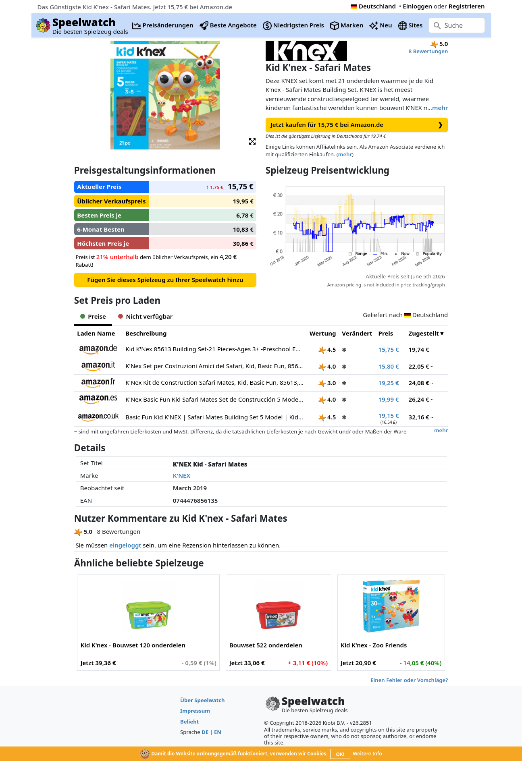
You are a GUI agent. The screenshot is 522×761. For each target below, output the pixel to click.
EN (217, 732)
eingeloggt (125, 545)
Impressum (195, 710)
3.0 (327, 383)
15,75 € (389, 349)
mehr (440, 108)
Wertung (323, 333)
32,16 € (419, 417)
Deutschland (373, 6)
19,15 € (389, 415)
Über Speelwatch (202, 700)
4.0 (327, 366)
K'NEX (181, 475)
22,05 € (419, 366)
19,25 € (389, 383)
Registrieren (467, 6)
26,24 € (419, 399)
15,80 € (389, 366)
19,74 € (419, 349)
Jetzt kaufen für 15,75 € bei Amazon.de (356, 124)
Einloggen (417, 6)
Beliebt (189, 721)
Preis (386, 333)
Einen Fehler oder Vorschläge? (409, 680)
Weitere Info (367, 753)
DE (205, 732)
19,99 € (389, 399)
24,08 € (419, 383)
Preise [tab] (93, 316)
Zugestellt (424, 333)
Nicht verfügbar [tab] (145, 316)
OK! (340, 754)
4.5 (327, 349)
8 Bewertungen (428, 51)
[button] (252, 140)
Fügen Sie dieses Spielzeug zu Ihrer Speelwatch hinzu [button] (165, 280)
